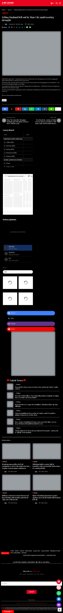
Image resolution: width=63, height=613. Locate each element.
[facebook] (31, 313)
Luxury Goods (45, 551)
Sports (10, 10)
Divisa (4, 268)
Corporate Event (51, 555)
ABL (6, 24)
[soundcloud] (40, 542)
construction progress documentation (34, 555)
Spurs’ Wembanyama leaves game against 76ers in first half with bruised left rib (46, 497)
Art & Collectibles (15, 552)
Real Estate (28, 551)
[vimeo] (37, 542)
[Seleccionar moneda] (18, 272)
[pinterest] (31, 542)
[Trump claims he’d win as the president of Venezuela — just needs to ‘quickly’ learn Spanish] (10, 430)
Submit (31, 592)
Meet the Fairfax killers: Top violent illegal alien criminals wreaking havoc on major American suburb (37, 396)
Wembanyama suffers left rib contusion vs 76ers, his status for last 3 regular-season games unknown (16, 466)
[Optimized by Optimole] (60, 610)
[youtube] (31, 329)
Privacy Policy (18, 603)
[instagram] (31, 324)
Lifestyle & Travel (55, 551)
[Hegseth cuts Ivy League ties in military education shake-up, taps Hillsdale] (10, 404)
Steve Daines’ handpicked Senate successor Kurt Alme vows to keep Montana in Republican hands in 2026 (35, 423)
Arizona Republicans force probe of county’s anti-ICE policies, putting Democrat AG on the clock (35, 414)
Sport (4, 100)
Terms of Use (24, 603)
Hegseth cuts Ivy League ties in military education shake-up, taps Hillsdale (36, 405)
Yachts (17, 551)
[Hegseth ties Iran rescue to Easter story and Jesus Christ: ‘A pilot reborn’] (10, 386)
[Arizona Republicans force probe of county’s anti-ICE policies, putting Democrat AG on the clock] (10, 413)
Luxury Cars (36, 551)
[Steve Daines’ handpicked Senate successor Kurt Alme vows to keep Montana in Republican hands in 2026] (10, 421)
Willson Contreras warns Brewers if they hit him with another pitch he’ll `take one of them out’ (15, 497)
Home (3, 10)
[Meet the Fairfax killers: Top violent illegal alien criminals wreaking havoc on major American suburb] (10, 395)
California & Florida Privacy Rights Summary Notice (37, 603)
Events (22, 551)
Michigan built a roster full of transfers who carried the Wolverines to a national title (46, 466)
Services (24, 552)
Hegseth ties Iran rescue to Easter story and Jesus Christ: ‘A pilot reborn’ (36, 388)
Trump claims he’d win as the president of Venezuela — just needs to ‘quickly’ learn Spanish (36, 431)
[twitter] (31, 318)
